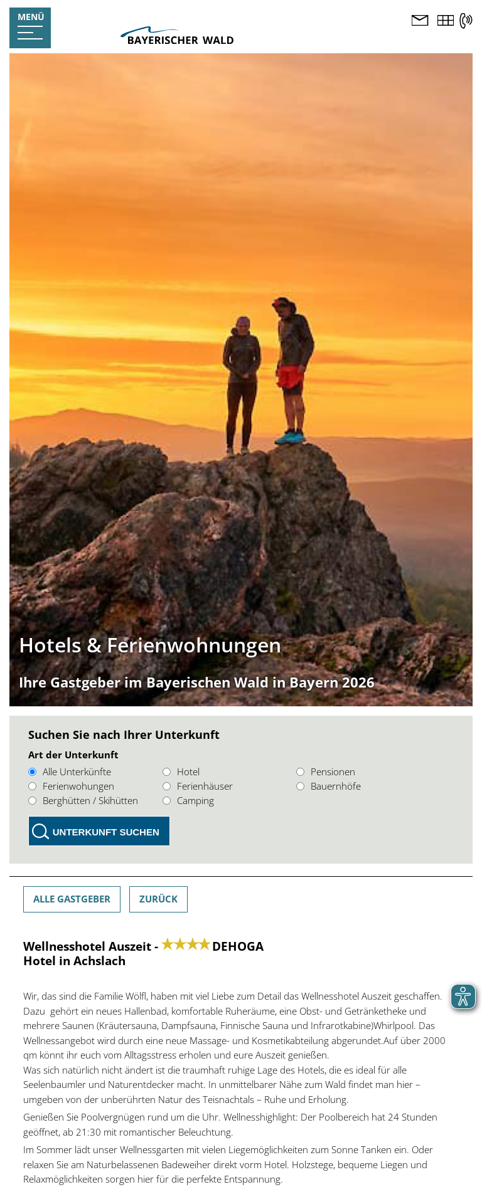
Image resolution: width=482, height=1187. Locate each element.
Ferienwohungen (71, 786)
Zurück (158, 898)
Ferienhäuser (198, 786)
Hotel (181, 771)
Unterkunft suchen (106, 832)
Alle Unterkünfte (69, 771)
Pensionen (325, 771)
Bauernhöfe (328, 786)
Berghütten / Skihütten (83, 800)
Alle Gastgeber (71, 898)
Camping (188, 800)
